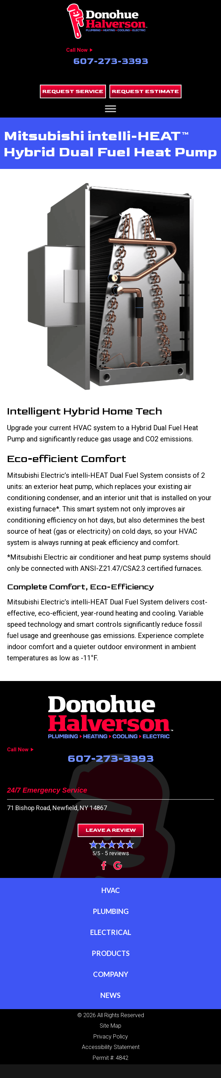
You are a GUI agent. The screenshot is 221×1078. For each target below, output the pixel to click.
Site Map (110, 1025)
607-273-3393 (110, 61)
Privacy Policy (110, 1036)
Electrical (110, 932)
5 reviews (117, 853)
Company (110, 974)
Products (111, 953)
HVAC (110, 890)
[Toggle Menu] (110, 108)
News (110, 995)
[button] (73, 91)
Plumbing (111, 911)
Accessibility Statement (111, 1047)
